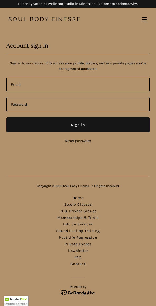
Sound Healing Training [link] (78, 231)
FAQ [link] (78, 257)
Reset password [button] (78, 141)
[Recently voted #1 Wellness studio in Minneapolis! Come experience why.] (78, 4)
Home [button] (78, 198)
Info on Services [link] (78, 224)
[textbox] (78, 84)
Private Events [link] (78, 244)
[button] (144, 19)
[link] (56, 20)
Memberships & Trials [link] (78, 217)
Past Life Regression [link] (78, 237)
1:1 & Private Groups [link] (78, 211)
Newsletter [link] (78, 250)
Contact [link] (77, 264)
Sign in (78, 125)
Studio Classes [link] (78, 204)
